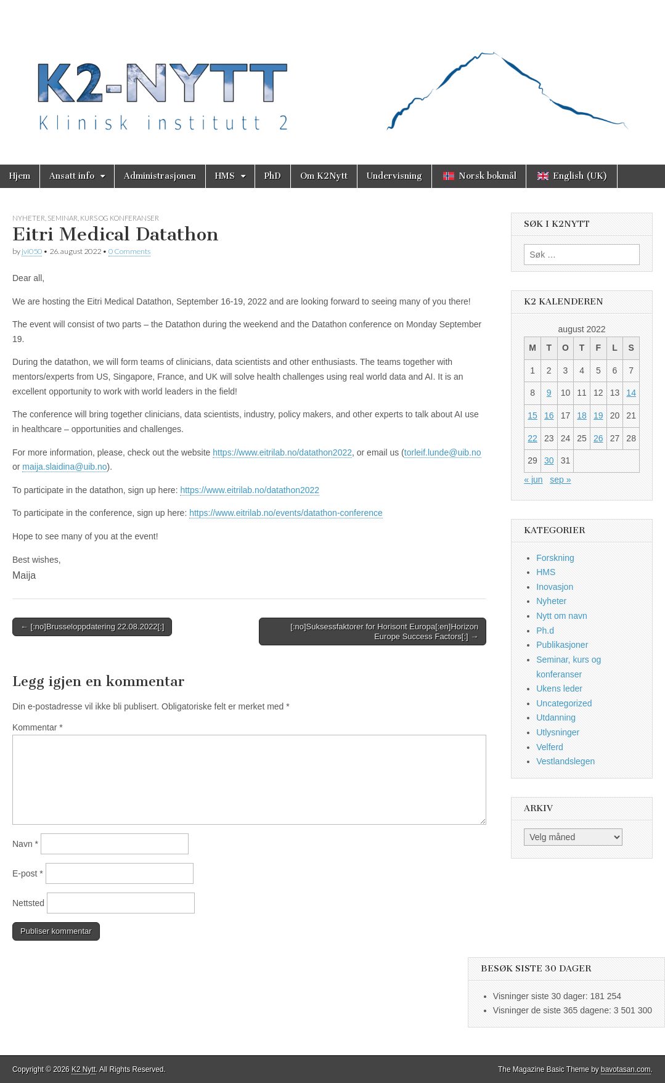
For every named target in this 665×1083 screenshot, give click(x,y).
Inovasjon (554, 587)
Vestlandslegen (565, 761)
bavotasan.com (626, 1069)
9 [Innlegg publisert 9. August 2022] (549, 393)
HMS (225, 176)
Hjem (19, 176)
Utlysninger (557, 732)
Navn (25, 844)
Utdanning (556, 717)
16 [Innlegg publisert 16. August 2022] (549, 415)
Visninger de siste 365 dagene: (553, 1010)
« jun (533, 479)
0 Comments (129, 251)
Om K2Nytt (324, 176)
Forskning (555, 558)
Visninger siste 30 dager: (541, 996)
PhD (272, 176)
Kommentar (37, 727)
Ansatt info (71, 176)
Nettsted (28, 903)
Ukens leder (559, 688)
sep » (560, 479)
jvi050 (32, 251)
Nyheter (28, 218)
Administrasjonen (160, 176)
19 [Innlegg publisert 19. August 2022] (598, 415)
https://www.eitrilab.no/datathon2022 (282, 452)
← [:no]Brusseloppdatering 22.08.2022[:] (92, 626)
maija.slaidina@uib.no (64, 467)
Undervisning (394, 176)
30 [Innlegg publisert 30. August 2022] (549, 460)
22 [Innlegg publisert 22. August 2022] (532, 438)
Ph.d (545, 630)
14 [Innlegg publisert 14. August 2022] (631, 393)
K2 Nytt (83, 1069)
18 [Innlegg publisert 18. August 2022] (582, 415)
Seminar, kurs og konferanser (103, 218)
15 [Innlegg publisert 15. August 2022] (532, 415)
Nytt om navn (561, 616)
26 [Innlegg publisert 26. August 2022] (598, 438)
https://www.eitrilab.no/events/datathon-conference (286, 513)
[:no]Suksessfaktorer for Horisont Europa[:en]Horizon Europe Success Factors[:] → (384, 631)
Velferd (549, 747)
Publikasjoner (562, 645)
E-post (27, 873)
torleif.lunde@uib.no (442, 452)
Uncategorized (564, 703)
